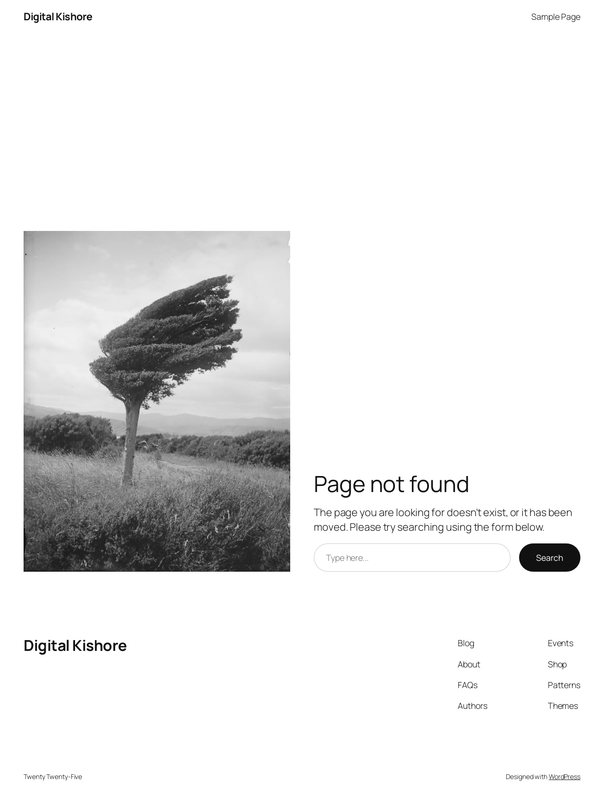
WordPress (564, 776)
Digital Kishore (58, 16)
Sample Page (555, 16)
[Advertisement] (302, 132)
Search (549, 557)
